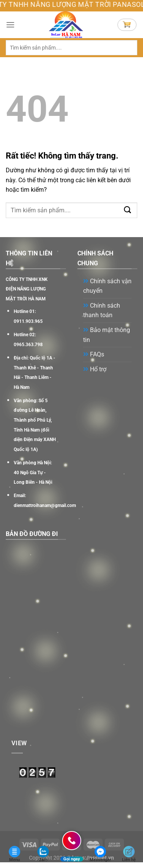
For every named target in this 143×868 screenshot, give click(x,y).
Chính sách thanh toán (101, 310)
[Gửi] (127, 47)
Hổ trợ (94, 369)
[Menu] (10, 24)
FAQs (93, 354)
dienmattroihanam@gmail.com (45, 505)
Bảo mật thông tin (106, 334)
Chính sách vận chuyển (107, 286)
